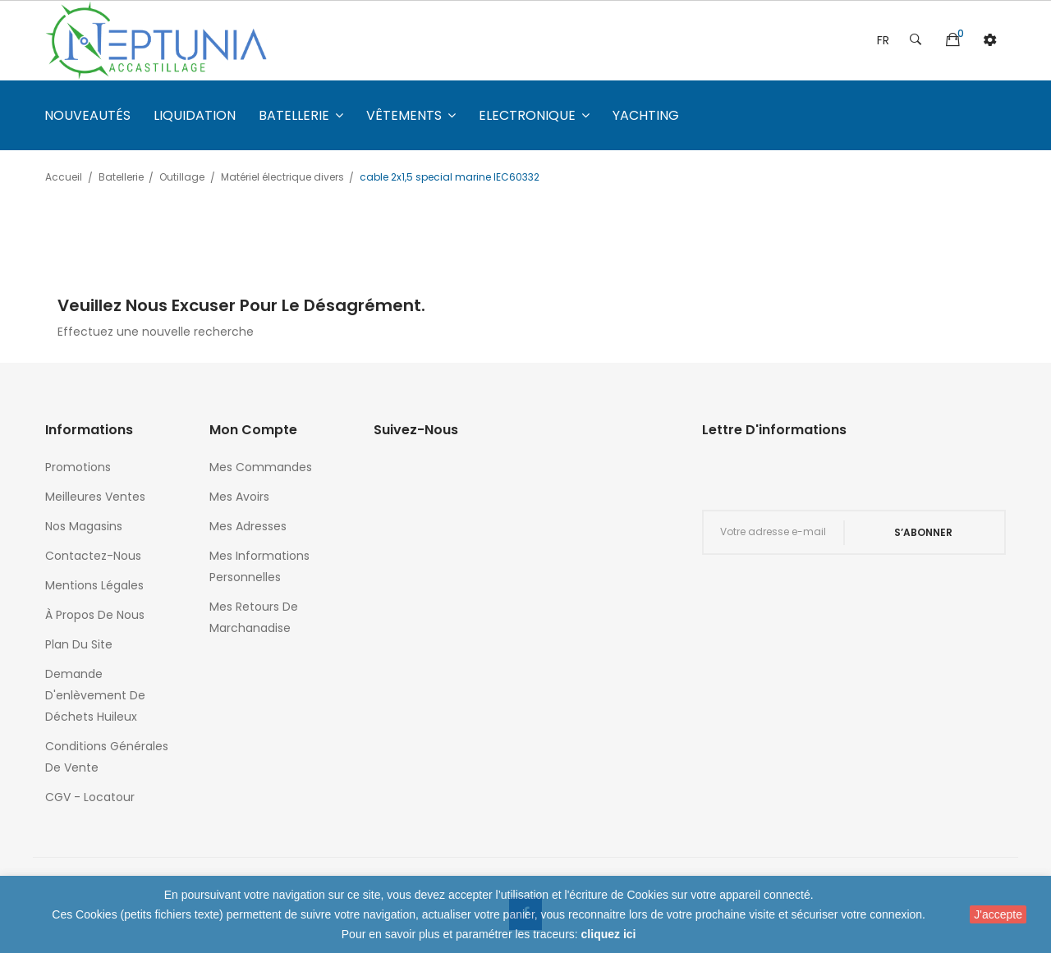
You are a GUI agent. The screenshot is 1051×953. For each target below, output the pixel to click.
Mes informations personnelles (259, 566)
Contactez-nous (93, 556)
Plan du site (78, 644)
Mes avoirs (239, 496)
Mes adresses (248, 526)
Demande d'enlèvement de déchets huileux (95, 695)
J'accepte (998, 914)
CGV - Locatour (90, 797)
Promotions (78, 467)
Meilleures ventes (95, 496)
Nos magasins (83, 526)
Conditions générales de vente (106, 757)
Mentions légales (94, 585)
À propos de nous (95, 615)
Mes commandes (260, 467)
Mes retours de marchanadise (253, 617)
